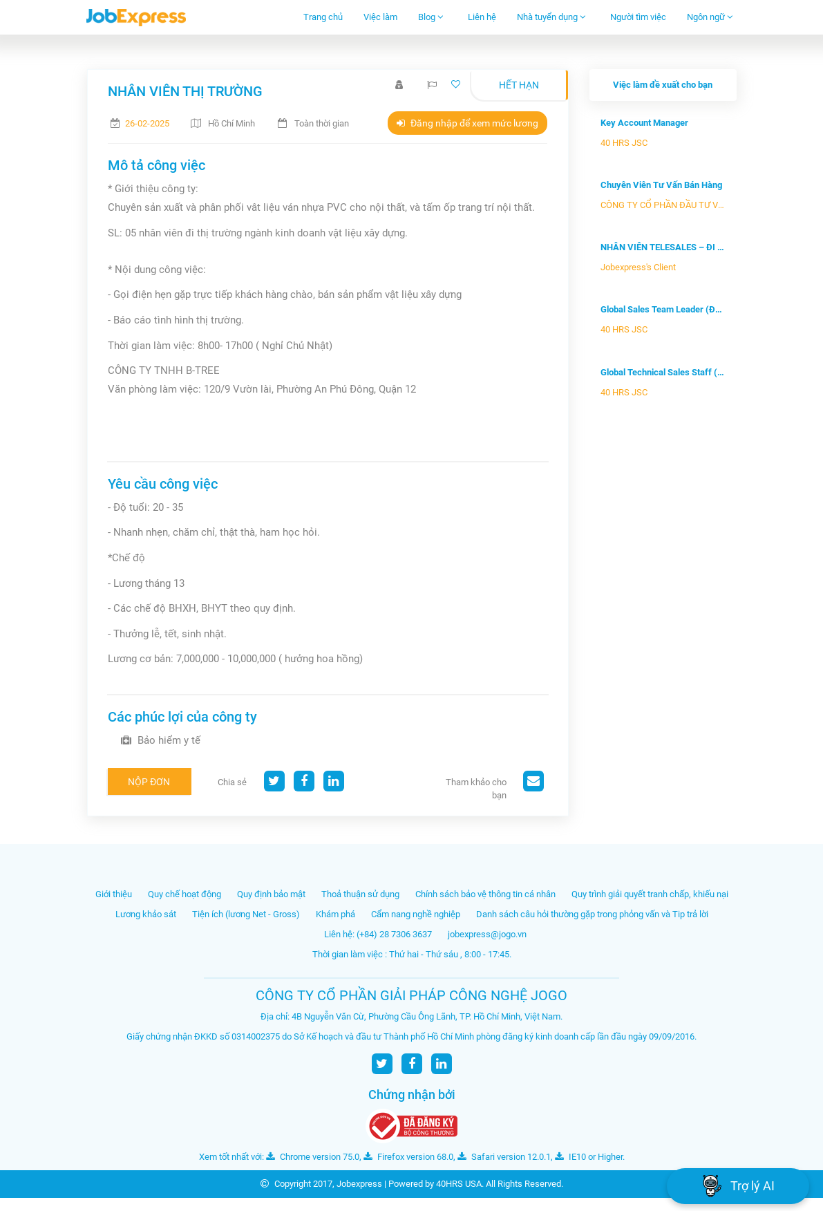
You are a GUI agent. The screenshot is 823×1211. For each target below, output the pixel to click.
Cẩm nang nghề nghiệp (415, 914)
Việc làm (380, 17)
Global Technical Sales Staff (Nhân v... (662, 372)
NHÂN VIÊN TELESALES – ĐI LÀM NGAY (662, 247)
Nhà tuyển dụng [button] (551, 17)
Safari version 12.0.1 (504, 1157)
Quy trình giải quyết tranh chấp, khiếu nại (649, 894)
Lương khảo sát (145, 914)
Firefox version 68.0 (408, 1157)
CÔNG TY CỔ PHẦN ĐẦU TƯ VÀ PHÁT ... (662, 205)
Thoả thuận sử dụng (360, 894)
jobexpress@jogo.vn (487, 934)
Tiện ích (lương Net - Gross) (246, 914)
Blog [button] (431, 17)
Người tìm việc (638, 17)
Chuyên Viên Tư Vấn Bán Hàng (661, 185)
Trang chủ (323, 17)
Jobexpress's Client (638, 267)
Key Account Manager (644, 123)
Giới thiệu (113, 894)
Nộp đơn (149, 781)
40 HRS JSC (623, 143)
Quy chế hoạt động (184, 894)
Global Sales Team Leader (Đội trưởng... (662, 309)
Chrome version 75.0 (312, 1157)
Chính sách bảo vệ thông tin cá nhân (485, 894)
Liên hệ (482, 17)
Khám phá (335, 914)
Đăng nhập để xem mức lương (467, 123)
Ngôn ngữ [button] (710, 17)
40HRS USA (459, 1184)
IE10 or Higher (589, 1157)
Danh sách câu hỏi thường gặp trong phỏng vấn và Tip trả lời (592, 914)
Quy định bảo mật (271, 894)
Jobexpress (359, 1184)
